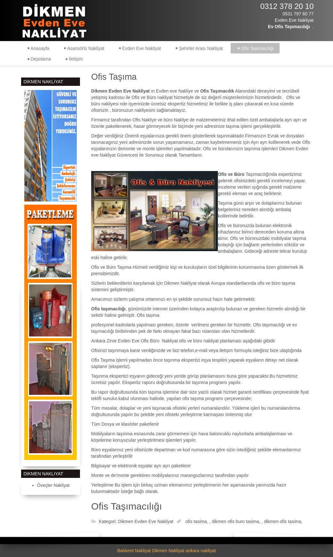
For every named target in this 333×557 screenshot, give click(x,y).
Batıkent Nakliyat (134, 550)
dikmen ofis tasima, (283, 521)
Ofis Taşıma (114, 77)
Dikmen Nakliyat (168, 550)
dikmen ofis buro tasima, (237, 521)
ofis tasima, (198, 521)
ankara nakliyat (201, 550)
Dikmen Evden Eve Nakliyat (145, 521)
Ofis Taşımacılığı (126, 506)
